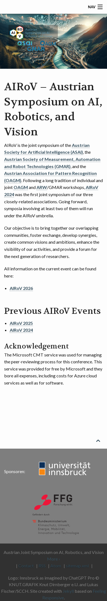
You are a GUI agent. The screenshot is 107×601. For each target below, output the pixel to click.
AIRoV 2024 (21, 330)
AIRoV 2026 (21, 288)
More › (53, 558)
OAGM (21, 187)
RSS (42, 565)
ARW (41, 187)
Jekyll (68, 591)
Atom (55, 565)
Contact (26, 565)
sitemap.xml (77, 565)
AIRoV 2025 (21, 323)
